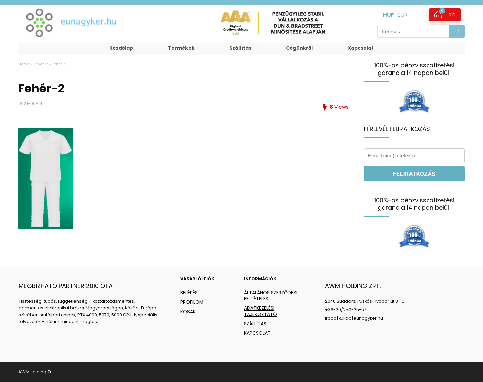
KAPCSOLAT (257, 333)
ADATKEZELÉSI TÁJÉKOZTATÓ (260, 311)
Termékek (181, 48)
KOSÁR (188, 311)
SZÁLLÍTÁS (255, 323)
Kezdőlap (121, 48)
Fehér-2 (40, 64)
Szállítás (240, 48)
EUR (402, 15)
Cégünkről (299, 48)
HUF (388, 15)
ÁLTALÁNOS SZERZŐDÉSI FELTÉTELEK (270, 295)
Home (24, 64)
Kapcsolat (360, 48)
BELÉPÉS (189, 292)
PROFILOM (191, 302)
